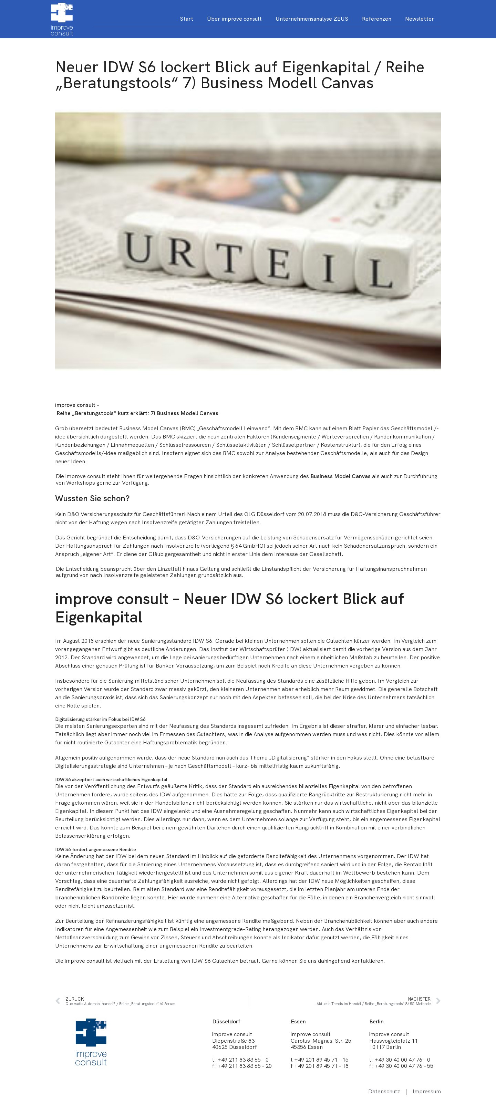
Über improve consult (234, 18)
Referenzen (376, 18)
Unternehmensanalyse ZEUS (312, 18)
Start (186, 18)
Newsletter (419, 18)
